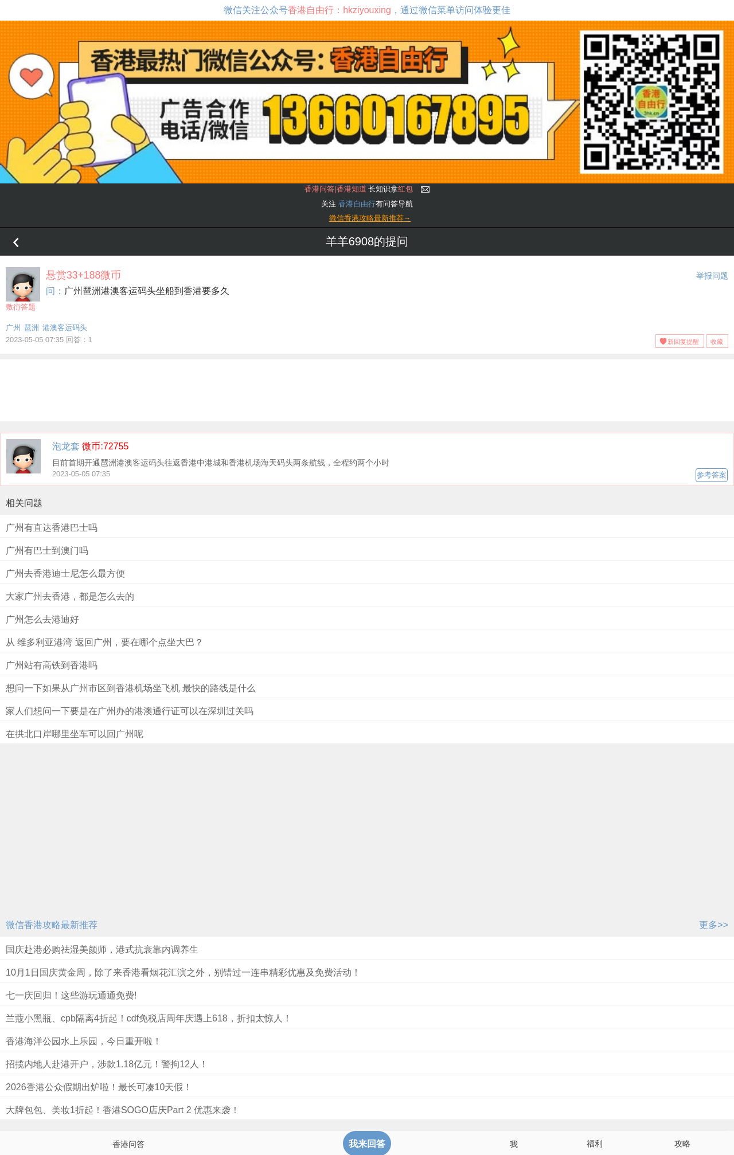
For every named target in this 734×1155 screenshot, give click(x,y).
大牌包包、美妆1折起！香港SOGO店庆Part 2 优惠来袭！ (123, 1110)
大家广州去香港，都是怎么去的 (70, 596)
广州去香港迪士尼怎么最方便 (65, 573)
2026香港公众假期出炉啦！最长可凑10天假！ (99, 1087)
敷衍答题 (23, 289)
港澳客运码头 (64, 327)
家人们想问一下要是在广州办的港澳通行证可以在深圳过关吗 (129, 711)
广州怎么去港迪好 (42, 619)
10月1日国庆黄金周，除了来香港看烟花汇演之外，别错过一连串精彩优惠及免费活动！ (183, 972)
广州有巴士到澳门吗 (47, 550)
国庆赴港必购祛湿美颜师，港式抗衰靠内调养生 (102, 949)
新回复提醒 (683, 341)
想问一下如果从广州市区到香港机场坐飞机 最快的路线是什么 (131, 688)
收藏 (716, 341)
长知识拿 (358, 189)
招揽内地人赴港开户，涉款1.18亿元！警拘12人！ (107, 1064)
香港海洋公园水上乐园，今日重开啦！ (84, 1041)
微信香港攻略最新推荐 (51, 925)
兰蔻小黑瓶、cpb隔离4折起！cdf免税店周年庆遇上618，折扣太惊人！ (149, 1018)
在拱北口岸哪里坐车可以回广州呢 (74, 734)
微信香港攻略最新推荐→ (370, 218)
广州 (13, 327)
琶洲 (31, 327)
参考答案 (712, 475)
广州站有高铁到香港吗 (51, 665)
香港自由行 (357, 203)
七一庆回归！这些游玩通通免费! (71, 995)
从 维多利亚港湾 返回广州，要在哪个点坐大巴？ (105, 642)
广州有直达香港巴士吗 (51, 528)
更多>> (713, 925)
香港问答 (128, 1144)
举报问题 (712, 275)
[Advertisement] (367, 388)
